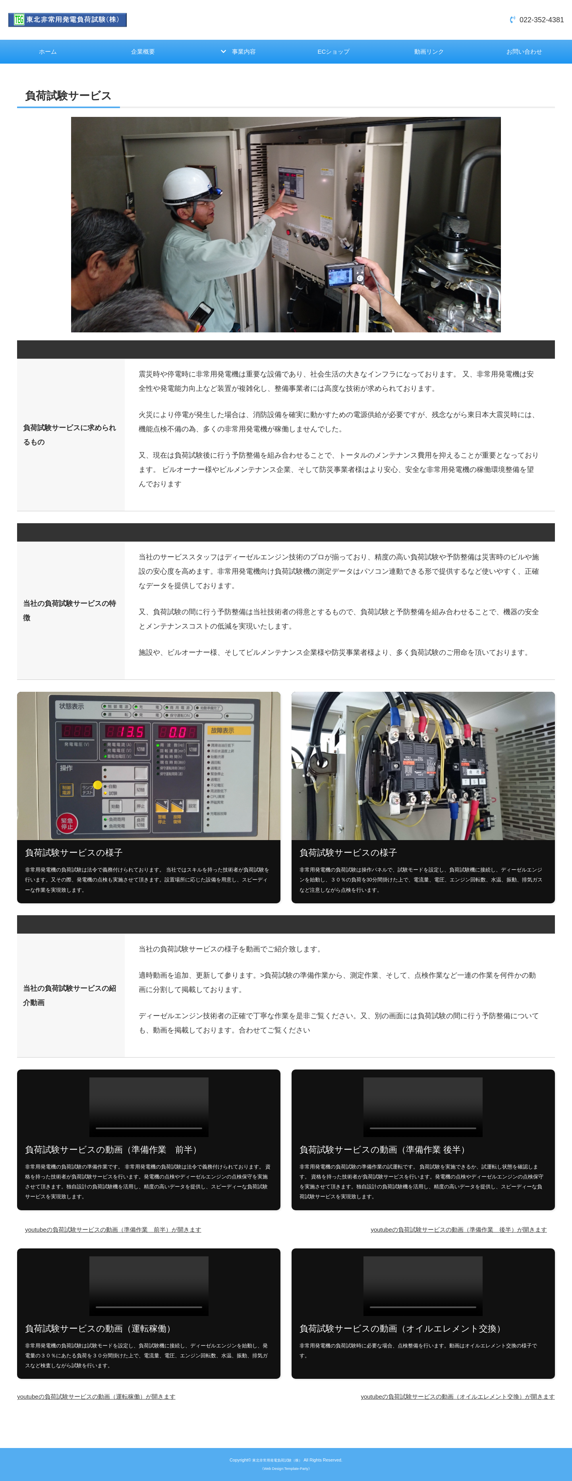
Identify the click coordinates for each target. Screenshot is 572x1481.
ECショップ (333, 53)
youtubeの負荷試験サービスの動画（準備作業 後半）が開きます (441, 1232)
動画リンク (429, 53)
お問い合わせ (524, 53)
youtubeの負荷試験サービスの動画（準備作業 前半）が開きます (130, 1232)
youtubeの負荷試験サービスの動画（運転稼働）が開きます (112, 1401)
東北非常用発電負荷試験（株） (277, 1460)
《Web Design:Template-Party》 (286, 1468)
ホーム (47, 53)
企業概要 (143, 53)
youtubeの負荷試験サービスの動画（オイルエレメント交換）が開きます (438, 1401)
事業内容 (245, 53)
